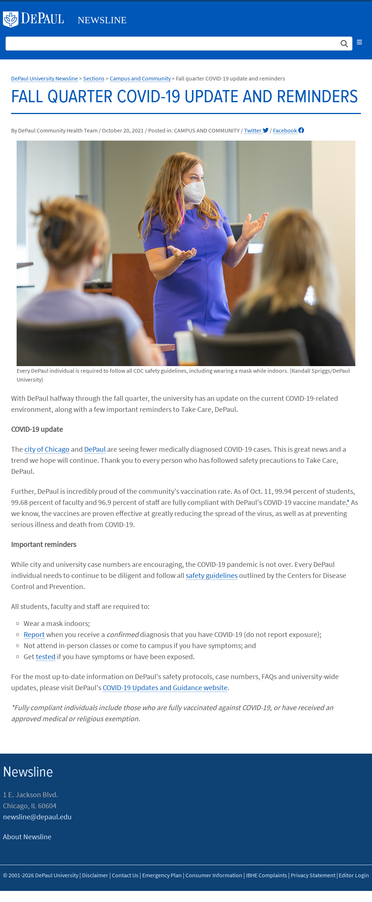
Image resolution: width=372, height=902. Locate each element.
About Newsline (27, 836)
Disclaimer (95, 875)
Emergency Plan (162, 875)
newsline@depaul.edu (37, 816)
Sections (94, 78)
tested (45, 656)
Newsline (102, 20)
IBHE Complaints (266, 875)
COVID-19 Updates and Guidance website (165, 687)
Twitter (256, 130)
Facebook (288, 130)
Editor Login (354, 875)
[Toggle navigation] (359, 42)
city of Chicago (46, 449)
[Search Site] (179, 44)
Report (34, 634)
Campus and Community (140, 78)
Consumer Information (213, 875)
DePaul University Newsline (44, 78)
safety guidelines (212, 575)
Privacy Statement (313, 875)
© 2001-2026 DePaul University (40, 875)
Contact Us (125, 875)
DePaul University (36, 19)
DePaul (95, 449)
